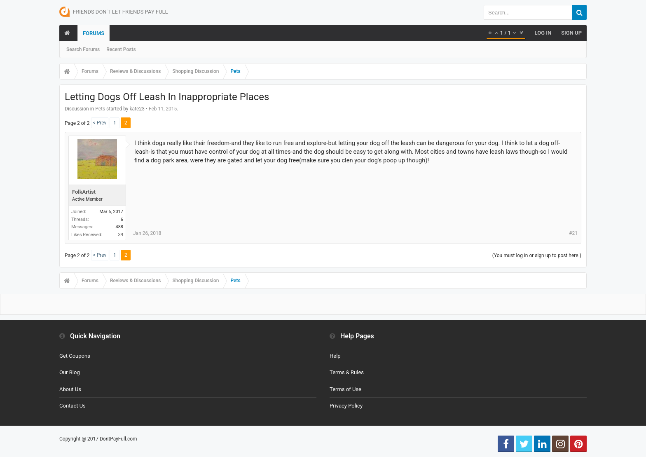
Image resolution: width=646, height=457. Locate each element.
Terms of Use (345, 389)
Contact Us (72, 406)
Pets (100, 109)
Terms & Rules (347, 372)
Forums (93, 33)
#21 (573, 233)
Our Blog (69, 372)
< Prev (100, 123)
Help (335, 356)
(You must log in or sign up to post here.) (536, 255)
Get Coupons (74, 356)
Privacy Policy (346, 406)
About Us (70, 389)
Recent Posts (121, 49)
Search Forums (83, 49)
